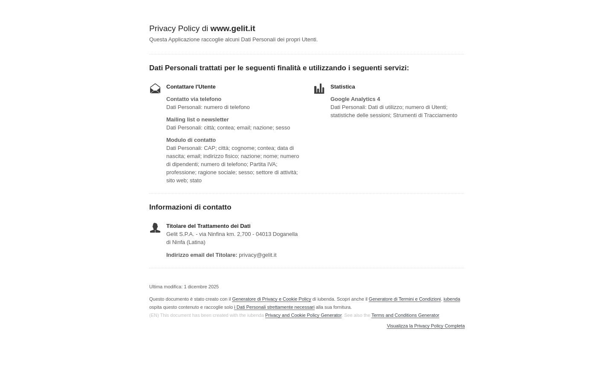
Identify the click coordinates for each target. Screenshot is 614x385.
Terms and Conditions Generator (405, 315)
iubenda (451, 299)
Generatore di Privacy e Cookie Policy (271, 299)
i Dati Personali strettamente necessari (274, 307)
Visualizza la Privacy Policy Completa (426, 326)
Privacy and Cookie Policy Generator (303, 315)
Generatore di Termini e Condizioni (405, 299)
